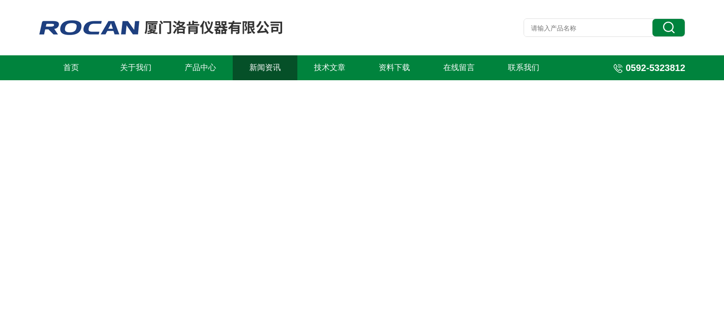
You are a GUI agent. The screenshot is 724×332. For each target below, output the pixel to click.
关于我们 (135, 67)
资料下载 (394, 67)
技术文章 (329, 67)
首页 (71, 67)
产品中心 (200, 67)
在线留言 (459, 67)
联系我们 (523, 67)
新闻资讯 (265, 67)
